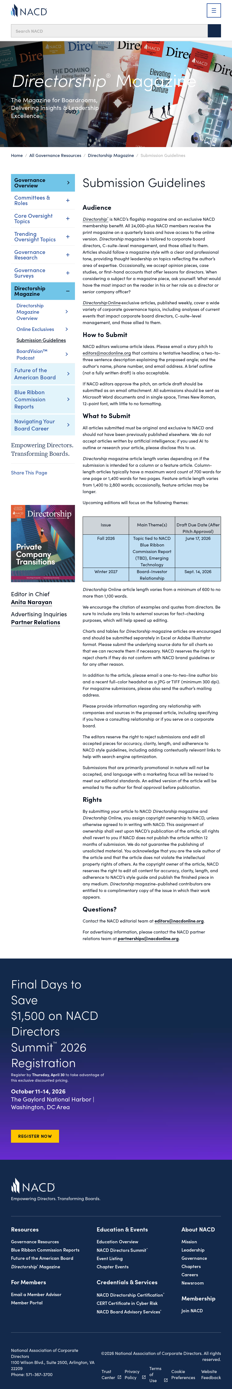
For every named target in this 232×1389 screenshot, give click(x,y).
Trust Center (119, 1374)
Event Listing (110, 1258)
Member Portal (27, 1302)
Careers (189, 1274)
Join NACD (192, 1310)
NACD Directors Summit (122, 1250)
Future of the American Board (35, 373)
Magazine (35, 1266)
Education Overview (117, 1241)
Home (17, 155)
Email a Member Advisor (36, 1294)
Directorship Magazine (111, 155)
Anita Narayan (31, 601)
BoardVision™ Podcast (42, 354)
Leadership (193, 1249)
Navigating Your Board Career (34, 424)
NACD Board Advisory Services (129, 1311)
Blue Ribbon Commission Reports (30, 399)
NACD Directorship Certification (130, 1294)
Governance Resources (35, 1241)
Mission (189, 1241)
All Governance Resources (55, 155)
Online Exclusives (42, 329)
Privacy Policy (139, 1374)
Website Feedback (211, 1374)
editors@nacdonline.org (107, 353)
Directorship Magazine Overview (42, 311)
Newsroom (192, 1282)
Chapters (191, 1266)
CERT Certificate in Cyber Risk (127, 1303)
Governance (194, 1258)
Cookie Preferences (183, 1374)
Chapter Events (112, 1266)
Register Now (35, 1136)
